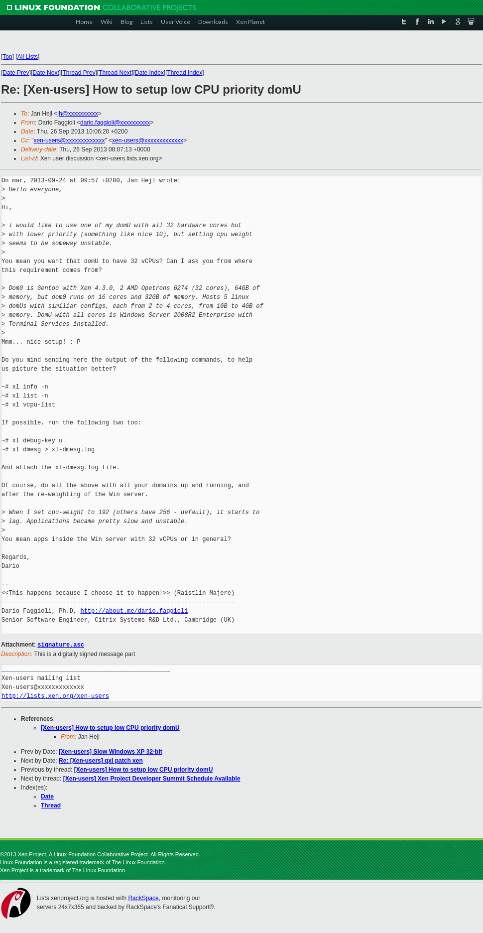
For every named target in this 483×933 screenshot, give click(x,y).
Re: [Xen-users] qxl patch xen (101, 760)
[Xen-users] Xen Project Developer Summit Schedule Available (152, 778)
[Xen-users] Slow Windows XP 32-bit (110, 751)
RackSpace (143, 897)
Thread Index (185, 72)
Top (7, 56)
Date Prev (15, 72)
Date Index (149, 72)
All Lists (27, 56)
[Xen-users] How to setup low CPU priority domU (110, 727)
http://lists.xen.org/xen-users (55, 695)
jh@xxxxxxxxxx (77, 113)
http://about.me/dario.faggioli (134, 611)
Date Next (45, 72)
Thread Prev (78, 72)
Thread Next (115, 72)
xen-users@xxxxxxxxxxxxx (69, 140)
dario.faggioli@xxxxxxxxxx (115, 122)
